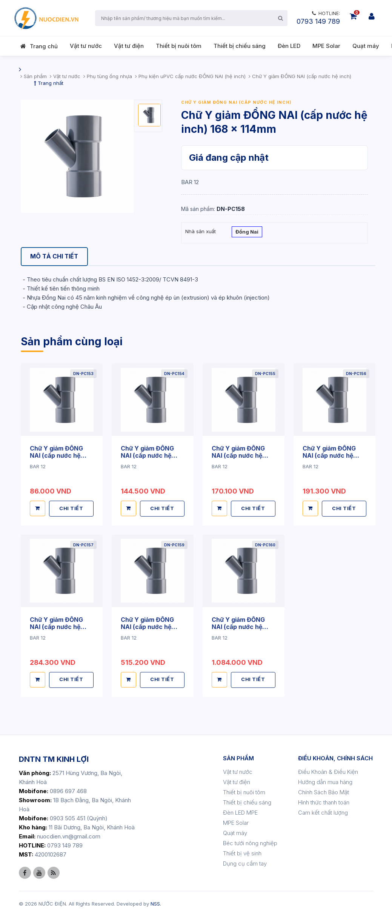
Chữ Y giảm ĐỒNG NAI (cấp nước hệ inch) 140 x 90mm (329, 455)
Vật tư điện (129, 45)
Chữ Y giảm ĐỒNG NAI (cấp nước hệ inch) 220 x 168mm (240, 625)
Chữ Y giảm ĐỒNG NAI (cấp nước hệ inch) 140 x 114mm (56, 625)
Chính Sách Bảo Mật (323, 790)
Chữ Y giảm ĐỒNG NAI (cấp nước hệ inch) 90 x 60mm (56, 455)
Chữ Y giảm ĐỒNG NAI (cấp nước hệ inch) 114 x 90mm (238, 455)
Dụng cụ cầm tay (245, 862)
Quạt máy (365, 45)
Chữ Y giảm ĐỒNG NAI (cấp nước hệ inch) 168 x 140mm (148, 625)
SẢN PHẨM (238, 756)
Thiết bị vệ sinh (242, 851)
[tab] (55, 256)
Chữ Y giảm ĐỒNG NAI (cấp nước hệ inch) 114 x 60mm (147, 455)
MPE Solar (326, 45)
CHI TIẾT (71, 508)
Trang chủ (44, 46)
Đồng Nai (247, 232)
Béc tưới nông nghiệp (250, 841)
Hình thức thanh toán (323, 800)
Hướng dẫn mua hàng (325, 780)
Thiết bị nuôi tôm (178, 45)
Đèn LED (289, 45)
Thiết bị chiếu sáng (240, 45)
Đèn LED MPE (240, 811)
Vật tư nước (86, 45)
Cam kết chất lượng (323, 811)
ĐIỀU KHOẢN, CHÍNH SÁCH (335, 756)
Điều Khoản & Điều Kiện (328, 770)
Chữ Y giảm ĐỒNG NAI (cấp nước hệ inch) (236, 102)
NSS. (156, 902)
